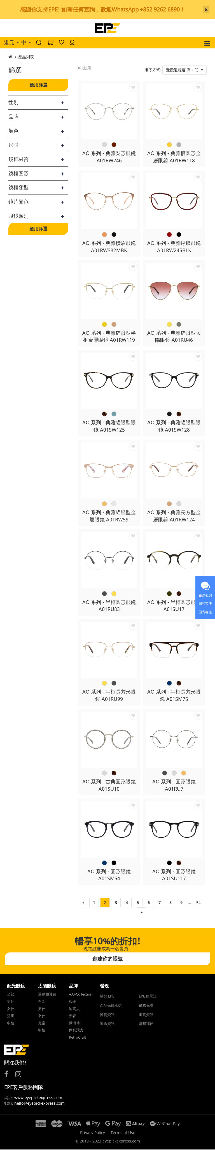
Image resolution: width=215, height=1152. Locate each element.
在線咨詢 (205, 595)
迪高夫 (74, 1010)
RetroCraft (77, 1039)
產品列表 (26, 56)
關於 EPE (107, 998)
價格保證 (146, 1007)
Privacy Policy (92, 1135)
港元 (12, 42)
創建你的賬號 (107, 960)
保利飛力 (76, 1032)
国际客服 (205, 603)
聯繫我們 (146, 1026)
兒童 (10, 1018)
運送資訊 (107, 1026)
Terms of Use (123, 1135)
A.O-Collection (80, 996)
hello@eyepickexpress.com (39, 1105)
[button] (184, 70)
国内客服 (205, 612)
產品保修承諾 (111, 1007)
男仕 (10, 1003)
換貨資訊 (107, 1016)
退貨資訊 (146, 1016)
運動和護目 (47, 996)
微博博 (74, 1025)
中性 (10, 1025)
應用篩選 (38, 85)
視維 (72, 1003)
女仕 (10, 1010)
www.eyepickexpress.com (37, 1100)
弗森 (72, 1018)
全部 (10, 996)
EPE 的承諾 (148, 998)
